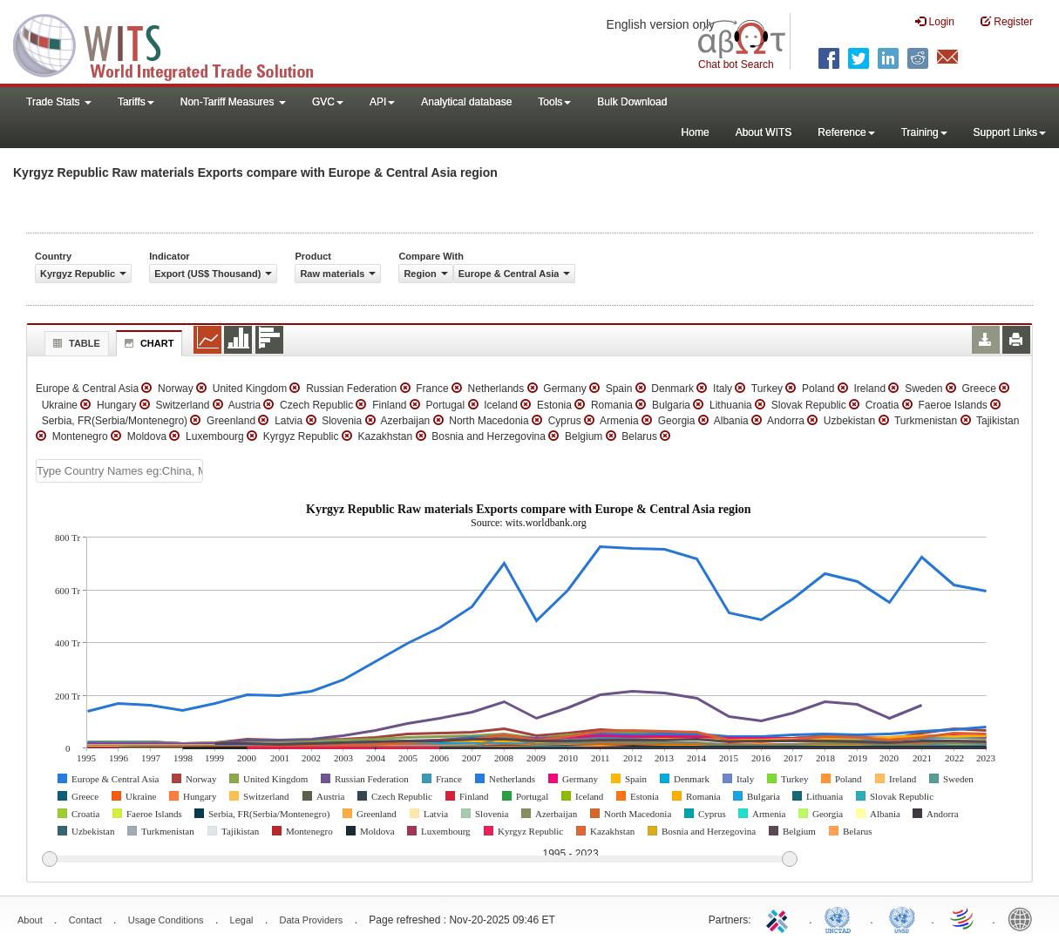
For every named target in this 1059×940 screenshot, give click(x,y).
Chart (147, 343)
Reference (846, 132)
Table (74, 343)
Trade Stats (59, 102)
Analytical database (466, 102)
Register (1007, 21)
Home (695, 132)
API (382, 102)
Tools (554, 102)
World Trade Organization (963, 918)
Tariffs (136, 102)
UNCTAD (841, 918)
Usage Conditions (166, 920)
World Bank (1024, 918)
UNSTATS (902, 918)
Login (934, 21)
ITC (780, 918)
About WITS (764, 132)
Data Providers (311, 920)
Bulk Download (632, 102)
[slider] (419, 860)
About (30, 920)
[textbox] (119, 471)
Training (924, 132)
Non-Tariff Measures (233, 102)
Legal (242, 920)
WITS (174, 43)
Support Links (1010, 132)
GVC (327, 102)
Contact (85, 920)
